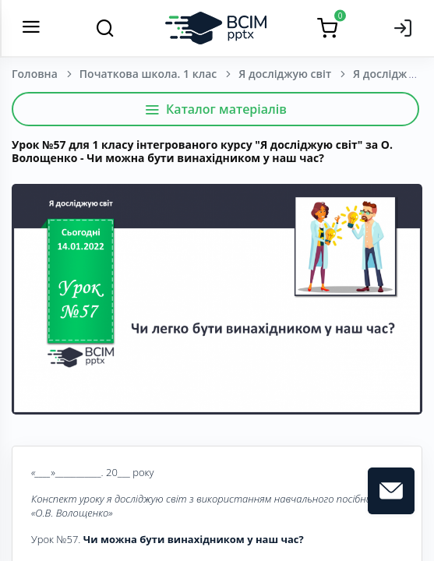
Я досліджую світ (284, 73)
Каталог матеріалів (215, 109)
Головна (35, 73)
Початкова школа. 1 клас (148, 73)
